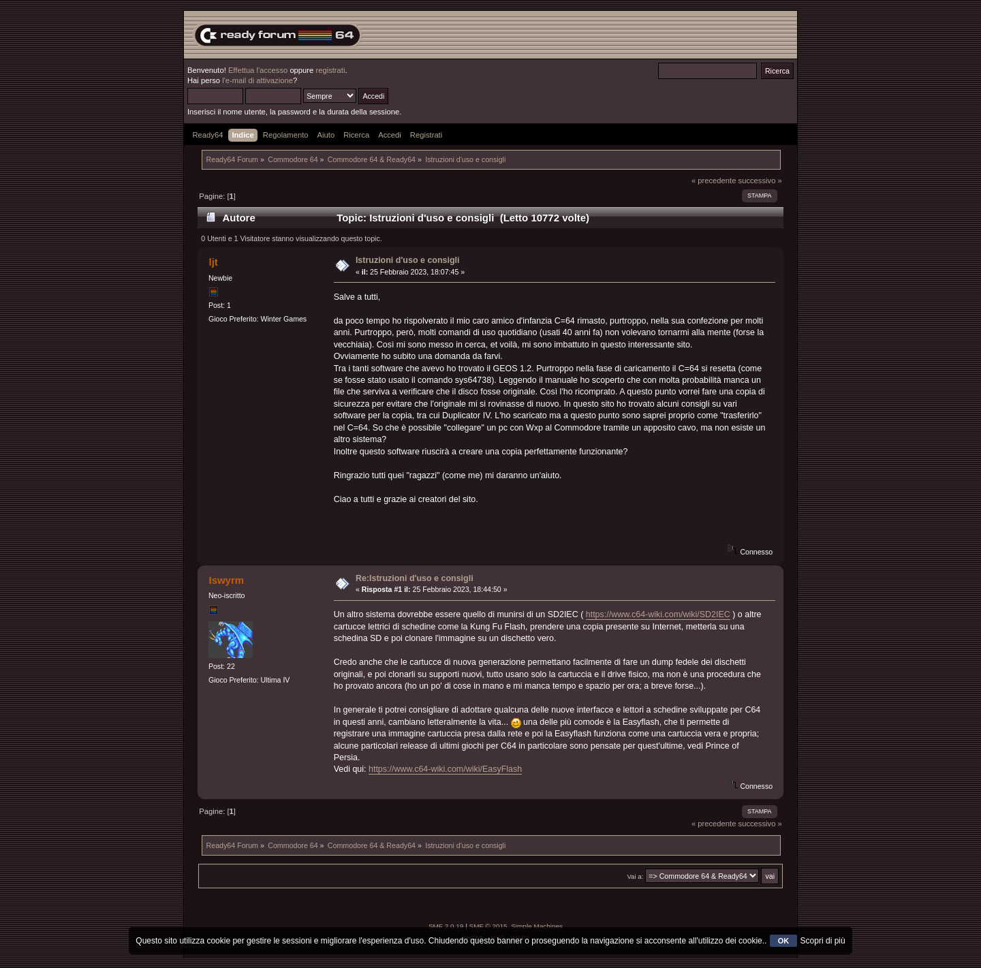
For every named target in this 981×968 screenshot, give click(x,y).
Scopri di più (822, 941)
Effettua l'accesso (257, 70)
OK (784, 941)
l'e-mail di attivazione (257, 80)
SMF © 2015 (488, 926)
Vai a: (635, 876)
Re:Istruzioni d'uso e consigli (414, 578)
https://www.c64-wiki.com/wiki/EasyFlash (445, 769)
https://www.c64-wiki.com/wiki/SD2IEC (658, 614)
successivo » (760, 180)
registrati (330, 70)
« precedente (713, 180)
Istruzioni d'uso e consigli (408, 260)
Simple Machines (537, 926)
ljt (212, 262)
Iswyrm (226, 580)
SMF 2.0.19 (446, 926)
